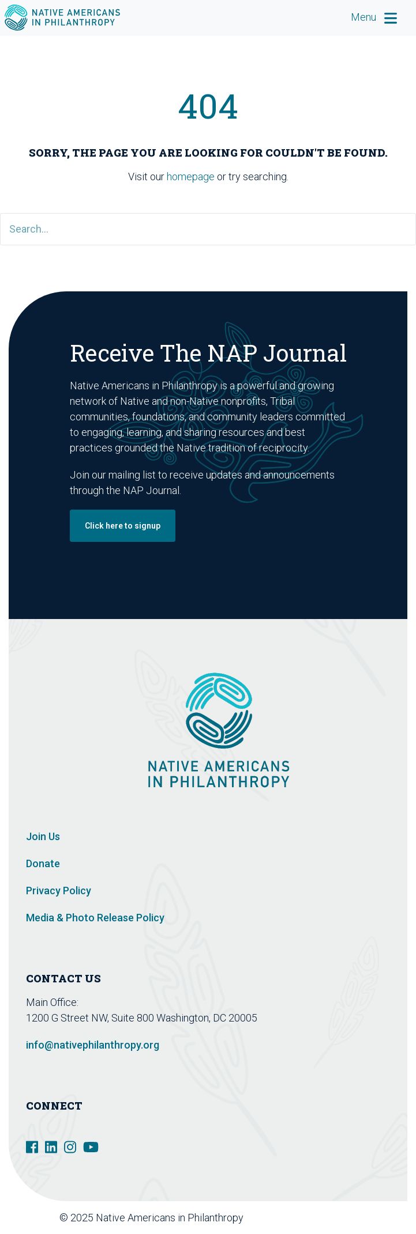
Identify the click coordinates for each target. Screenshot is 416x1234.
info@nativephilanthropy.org (92, 1045)
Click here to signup (122, 525)
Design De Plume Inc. (351, 1218)
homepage (191, 176)
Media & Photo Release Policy (95, 918)
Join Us (43, 836)
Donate (43, 863)
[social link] (32, 1146)
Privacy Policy (58, 890)
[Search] (208, 229)
